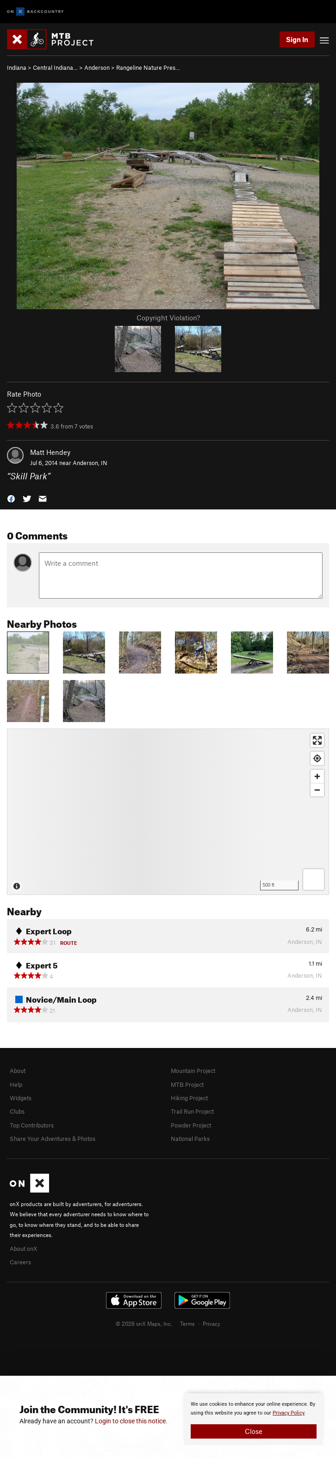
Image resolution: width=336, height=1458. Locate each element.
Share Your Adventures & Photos (52, 1138)
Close (253, 1431)
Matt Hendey (50, 452)
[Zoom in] (317, 776)
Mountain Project (193, 1070)
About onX (23, 1248)
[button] (11, 497)
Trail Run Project (192, 1111)
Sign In (297, 39)
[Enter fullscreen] (317, 740)
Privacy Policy (289, 1413)
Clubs (17, 1111)
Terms (187, 1323)
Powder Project (191, 1125)
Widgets (20, 1098)
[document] (254, 1419)
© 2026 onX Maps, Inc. (144, 1323)
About (17, 1070)
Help (16, 1084)
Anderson (97, 67)
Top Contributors (32, 1125)
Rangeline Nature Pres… (148, 67)
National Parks (190, 1138)
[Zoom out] (317, 789)
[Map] (168, 811)
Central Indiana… (55, 67)
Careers (20, 1262)
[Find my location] (317, 758)
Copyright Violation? (168, 317)
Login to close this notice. (131, 1421)
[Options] (313, 879)
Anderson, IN (90, 462)
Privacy (211, 1323)
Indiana (16, 67)
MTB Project (187, 1084)
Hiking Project (189, 1098)
